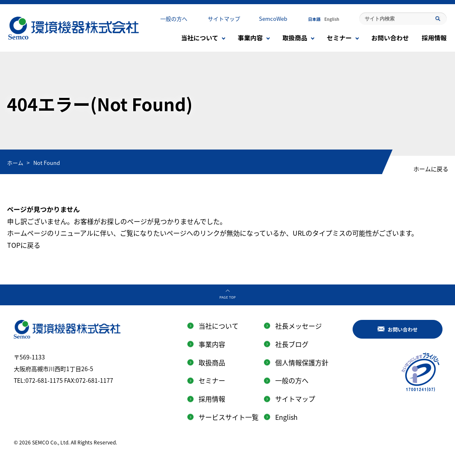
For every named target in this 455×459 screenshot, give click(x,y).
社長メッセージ (298, 326)
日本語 (314, 19)
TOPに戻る (23, 245)
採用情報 (434, 37)
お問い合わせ (390, 37)
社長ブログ (291, 344)
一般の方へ (173, 18)
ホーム (15, 163)
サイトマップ (224, 18)
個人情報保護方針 (301, 362)
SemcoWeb (273, 18)
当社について (200, 37)
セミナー (339, 37)
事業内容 (250, 37)
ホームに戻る (430, 169)
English (331, 19)
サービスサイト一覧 (229, 417)
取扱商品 (294, 37)
